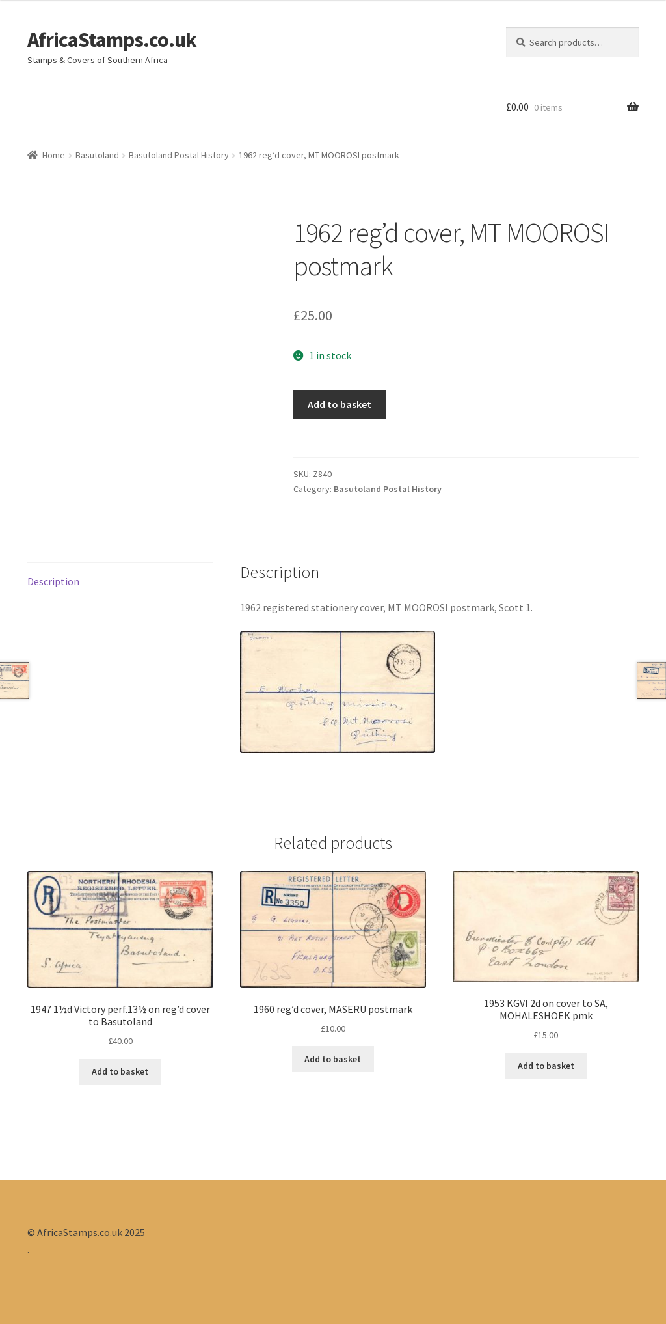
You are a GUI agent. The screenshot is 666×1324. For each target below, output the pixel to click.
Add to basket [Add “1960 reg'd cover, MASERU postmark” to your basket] (332, 1059)
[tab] (120, 582)
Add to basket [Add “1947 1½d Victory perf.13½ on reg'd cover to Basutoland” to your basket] (120, 1071)
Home (53, 155)
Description (53, 581)
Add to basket (339, 404)
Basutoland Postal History (179, 155)
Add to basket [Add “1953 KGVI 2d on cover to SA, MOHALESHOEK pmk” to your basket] (546, 1065)
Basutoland (97, 155)
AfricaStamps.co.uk (111, 40)
